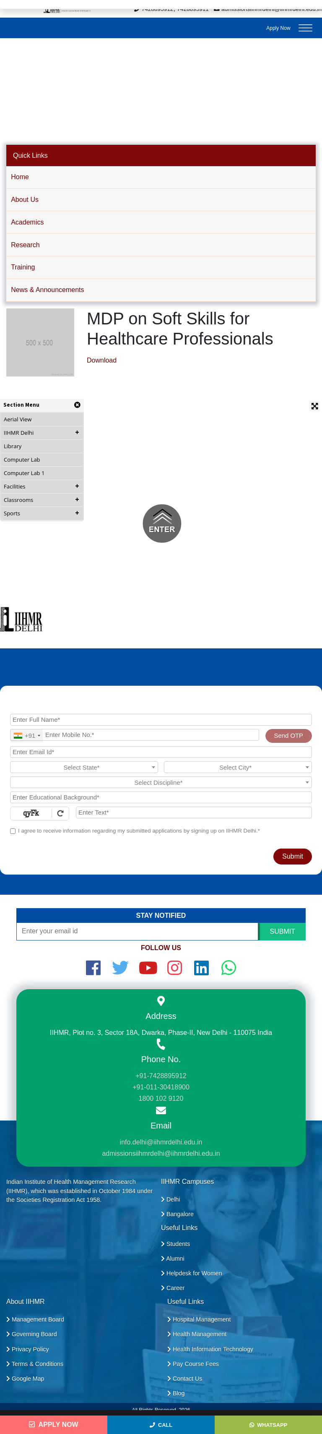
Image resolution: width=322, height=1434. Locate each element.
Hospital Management (199, 1319)
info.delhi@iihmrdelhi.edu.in (161, 1142)
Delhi (170, 1199)
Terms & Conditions (34, 1364)
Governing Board (31, 1334)
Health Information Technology (210, 1349)
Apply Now (278, 28)
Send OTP (288, 735)
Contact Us (184, 1378)
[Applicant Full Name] (161, 720)
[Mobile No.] (134, 735)
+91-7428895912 (160, 1075)
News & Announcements (47, 289)
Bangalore (177, 1214)
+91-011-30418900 (161, 1087)
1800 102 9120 (161, 1098)
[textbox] (84, 767)
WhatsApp (268, 1425)
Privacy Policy (27, 1349)
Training (23, 267)
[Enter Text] (194, 812)
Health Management (196, 1334)
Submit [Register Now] (292, 856)
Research (25, 244)
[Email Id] (161, 752)
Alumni (172, 1258)
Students (175, 1244)
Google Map (25, 1378)
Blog (175, 1393)
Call (161, 1425)
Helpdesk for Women (191, 1273)
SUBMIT (282, 931)
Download (102, 360)
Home (20, 176)
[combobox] (26, 735)
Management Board (35, 1319)
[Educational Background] (161, 797)
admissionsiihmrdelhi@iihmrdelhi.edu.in (161, 1153)
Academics (27, 222)
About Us (25, 199)
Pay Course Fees (193, 1364)
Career (172, 1288)
